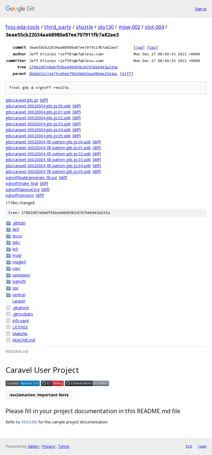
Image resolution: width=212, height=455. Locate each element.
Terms (64, 446)
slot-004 (154, 27)
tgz (152, 47)
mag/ (17, 255)
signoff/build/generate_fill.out (31, 177)
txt (189, 446)
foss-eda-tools (22, 27)
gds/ (16, 242)
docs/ (17, 236)
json (202, 446)
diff (126, 73)
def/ (16, 229)
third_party (57, 27)
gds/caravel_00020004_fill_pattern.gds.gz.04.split (48, 165)
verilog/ (19, 294)
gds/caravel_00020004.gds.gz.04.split (38, 129)
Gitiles (33, 446)
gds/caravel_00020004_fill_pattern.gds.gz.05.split (48, 171)
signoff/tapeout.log (22, 189)
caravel (18, 301)
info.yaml (20, 320)
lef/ (15, 249)
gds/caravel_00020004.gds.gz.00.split (38, 105)
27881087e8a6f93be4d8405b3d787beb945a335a (73, 66)
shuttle (84, 27)
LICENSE (20, 327)
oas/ (16, 268)
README (29, 422)
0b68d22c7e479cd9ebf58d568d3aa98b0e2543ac (73, 73)
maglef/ (19, 262)
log (139, 47)
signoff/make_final (22, 183)
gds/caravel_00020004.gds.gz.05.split (38, 135)
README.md (23, 340)
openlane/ (21, 275)
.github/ (19, 223)
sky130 (106, 27)
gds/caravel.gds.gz (22, 100)
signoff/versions (20, 195)
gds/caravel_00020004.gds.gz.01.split (38, 112)
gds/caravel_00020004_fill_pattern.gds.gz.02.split (48, 153)
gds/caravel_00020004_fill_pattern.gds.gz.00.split (48, 141)
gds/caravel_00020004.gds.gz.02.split (38, 117)
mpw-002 (129, 27)
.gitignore (20, 307)
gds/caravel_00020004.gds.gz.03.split (38, 123)
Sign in (200, 8)
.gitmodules (22, 314)
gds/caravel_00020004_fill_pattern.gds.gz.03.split (48, 159)
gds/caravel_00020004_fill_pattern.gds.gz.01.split (48, 147)
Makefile (20, 333)
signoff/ (19, 281)
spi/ (15, 288)
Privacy (48, 446)
